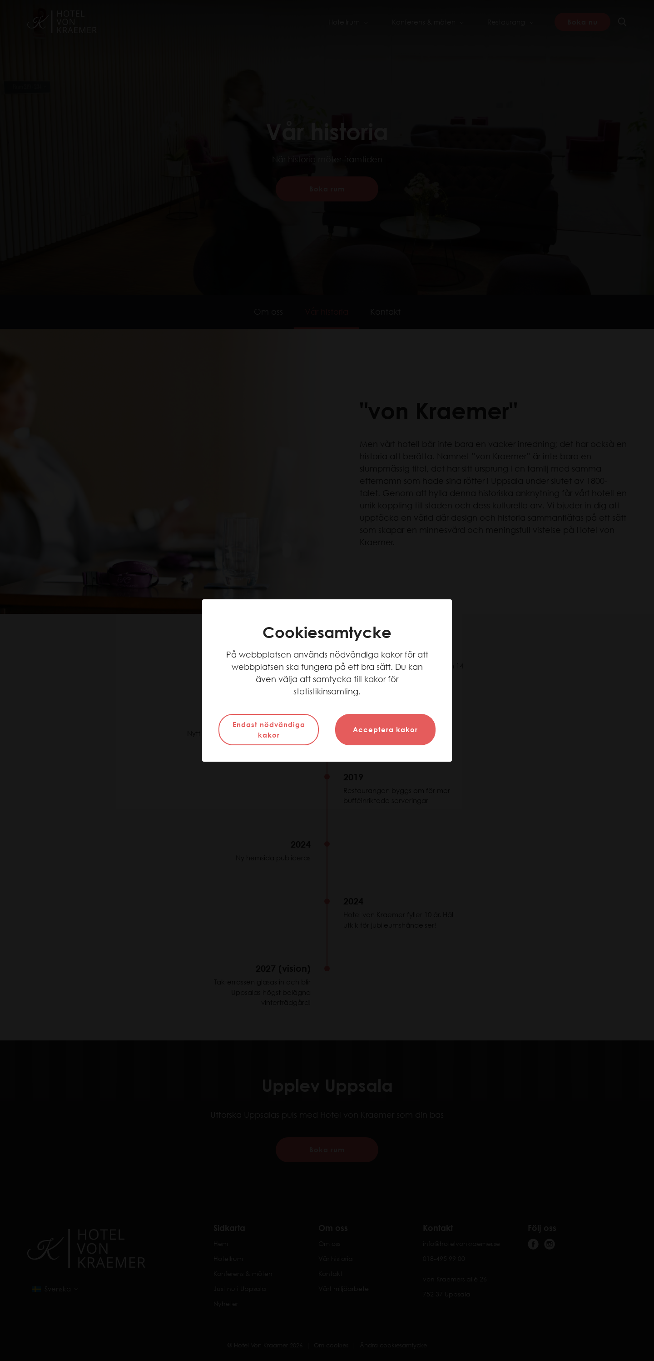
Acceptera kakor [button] (385, 729)
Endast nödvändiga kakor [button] (269, 729)
